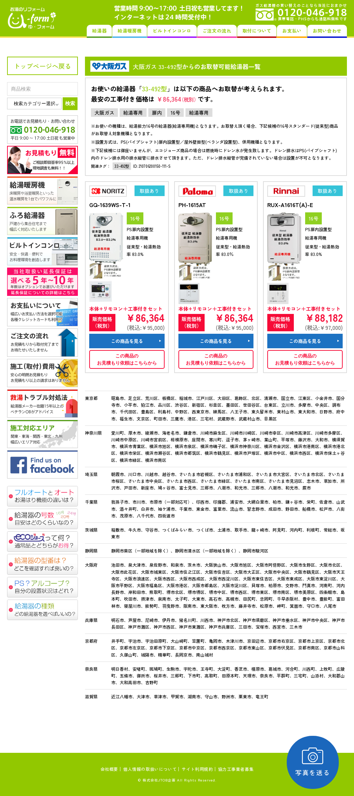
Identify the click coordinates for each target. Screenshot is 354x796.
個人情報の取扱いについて (150, 769)
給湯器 (99, 30)
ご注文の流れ (217, 30)
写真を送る (313, 762)
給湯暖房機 (130, 30)
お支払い (292, 30)
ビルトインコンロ (172, 30)
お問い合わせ (327, 30)
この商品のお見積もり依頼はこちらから (127, 359)
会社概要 (109, 769)
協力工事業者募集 (236, 769)
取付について (257, 30)
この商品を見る (127, 341)
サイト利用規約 (197, 769)
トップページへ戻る (42, 65)
